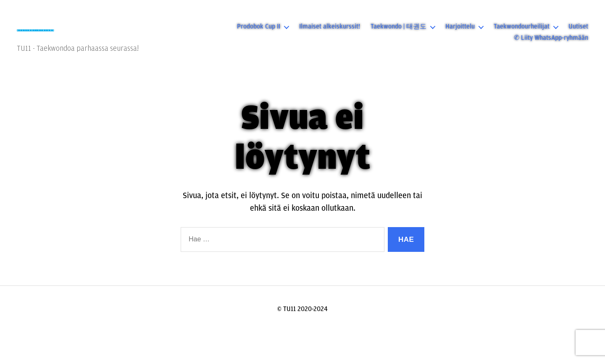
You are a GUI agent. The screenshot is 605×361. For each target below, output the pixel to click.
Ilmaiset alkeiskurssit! (329, 31)
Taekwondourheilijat (522, 31)
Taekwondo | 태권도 (398, 31)
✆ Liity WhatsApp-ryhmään (551, 42)
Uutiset (578, 31)
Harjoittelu (460, 31)
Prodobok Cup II (258, 31)
